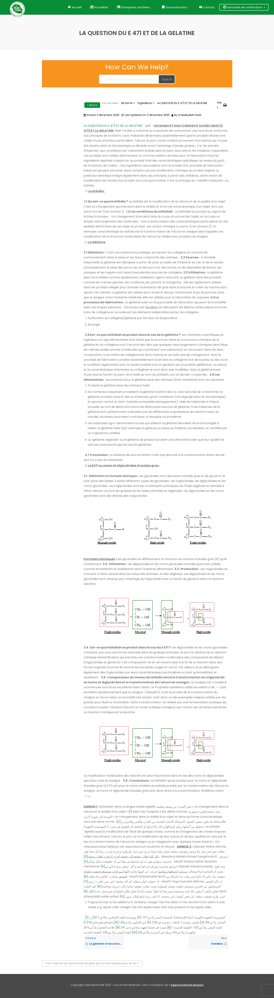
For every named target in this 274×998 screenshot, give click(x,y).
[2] (119, 822)
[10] (122, 896)
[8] (99, 886)
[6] (86, 876)
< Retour (92, 105)
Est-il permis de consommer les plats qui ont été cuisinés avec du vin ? (93, 963)
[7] (86, 881)
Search (167, 79)
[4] (86, 861)
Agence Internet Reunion (187, 985)
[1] (130, 811)
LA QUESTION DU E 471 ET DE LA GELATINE (113, 126)
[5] (103, 866)
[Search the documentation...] (129, 79)
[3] (86, 856)
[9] (86, 891)
